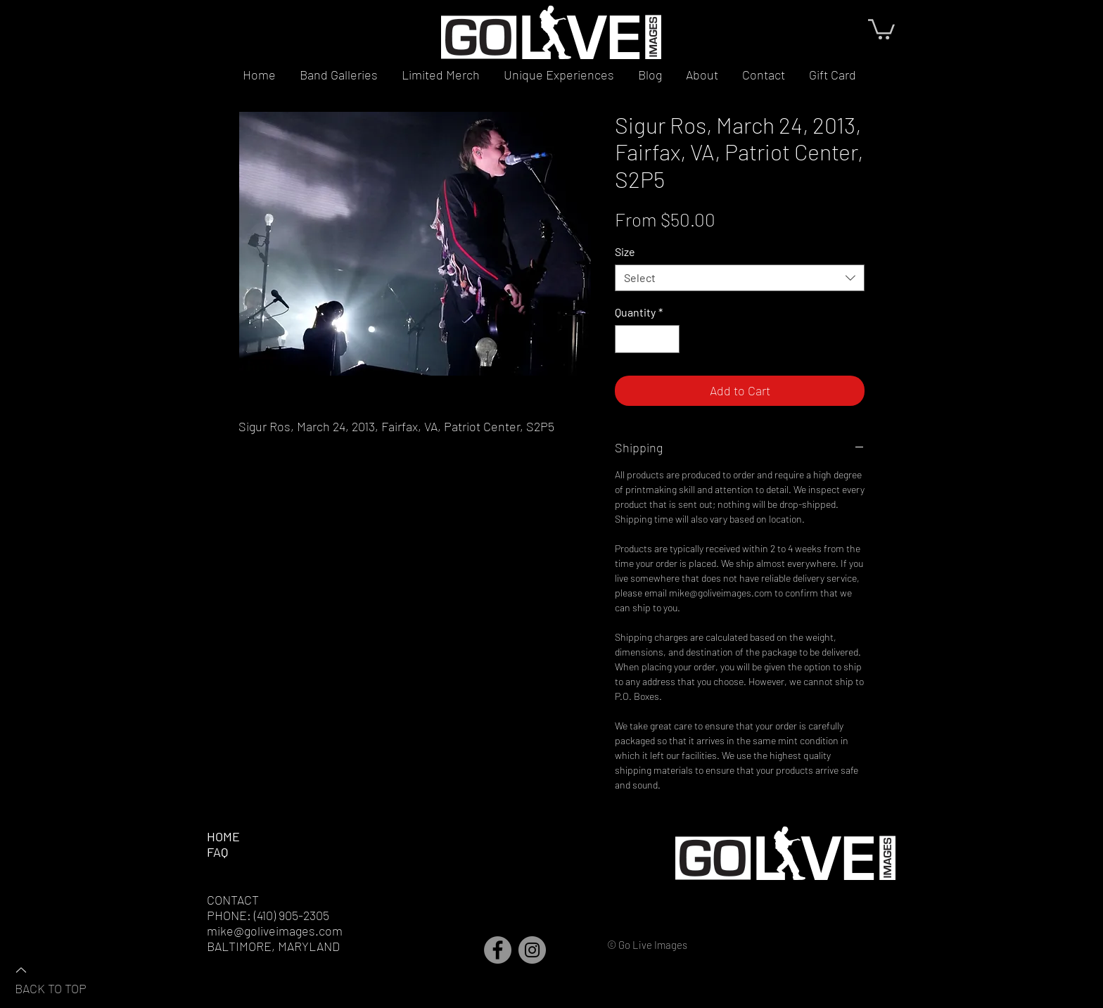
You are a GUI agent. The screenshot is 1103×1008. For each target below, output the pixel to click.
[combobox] (740, 277)
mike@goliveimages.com (275, 930)
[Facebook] (497, 950)
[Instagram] (532, 950)
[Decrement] (627, 339)
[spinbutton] (647, 339)
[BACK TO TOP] (64, 978)
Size (625, 251)
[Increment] (667, 339)
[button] (881, 28)
